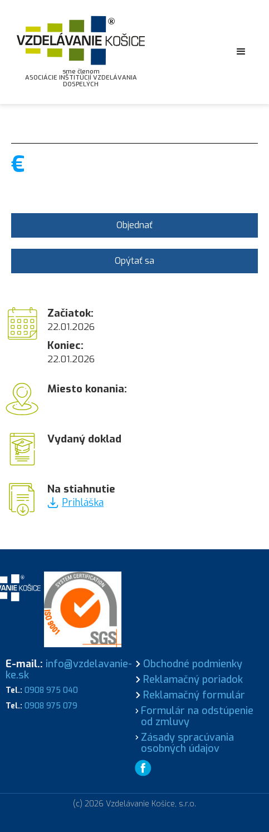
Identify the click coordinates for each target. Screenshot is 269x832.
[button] (241, 51)
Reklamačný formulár (194, 695)
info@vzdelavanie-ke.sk (69, 669)
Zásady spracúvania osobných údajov (187, 743)
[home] (80, 52)
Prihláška (83, 502)
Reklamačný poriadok (193, 679)
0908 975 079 (51, 706)
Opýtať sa (134, 261)
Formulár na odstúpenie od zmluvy (197, 716)
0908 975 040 (51, 690)
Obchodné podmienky (192, 664)
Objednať (134, 225)
